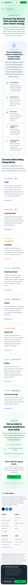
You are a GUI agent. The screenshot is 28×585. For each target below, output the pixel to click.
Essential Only (7, 581)
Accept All (20, 581)
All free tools (5, 539)
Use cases (4, 531)
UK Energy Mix (5, 544)
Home (3, 9)
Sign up (23, 2)
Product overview (6, 520)
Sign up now (14, 477)
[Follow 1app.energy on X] (3, 509)
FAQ (16, 526)
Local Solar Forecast (7, 547)
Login (3, 518)
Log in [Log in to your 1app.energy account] (17, 2)
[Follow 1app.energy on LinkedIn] (10, 509)
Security (17, 544)
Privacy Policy (18, 539)
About (16, 528)
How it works (5, 523)
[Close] (24, 567)
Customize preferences (8, 578)
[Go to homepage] (6, 2)
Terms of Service (19, 542)
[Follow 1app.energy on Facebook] (6, 509)
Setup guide (18, 518)
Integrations (4, 528)
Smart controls (5, 526)
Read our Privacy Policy (14, 574)
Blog (16, 520)
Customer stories (19, 523)
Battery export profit (6, 542)
